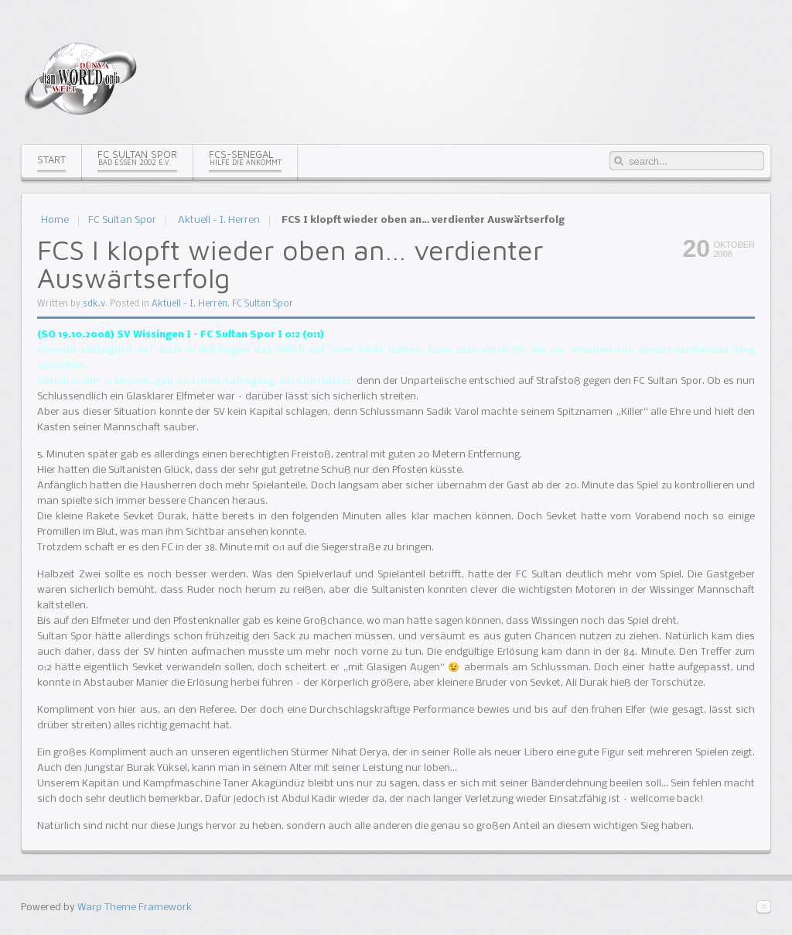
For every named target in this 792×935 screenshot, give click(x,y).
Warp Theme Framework (134, 907)
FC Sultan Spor (122, 220)
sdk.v (94, 304)
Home (55, 220)
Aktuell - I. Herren (219, 220)
